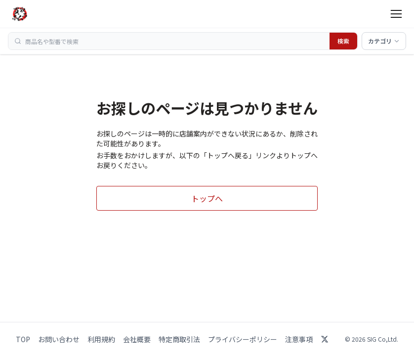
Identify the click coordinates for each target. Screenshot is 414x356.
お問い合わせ (59, 339)
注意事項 (299, 339)
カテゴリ (384, 41)
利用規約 (101, 339)
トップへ (207, 198)
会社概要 (137, 339)
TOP (23, 339)
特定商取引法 (179, 339)
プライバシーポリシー (242, 339)
